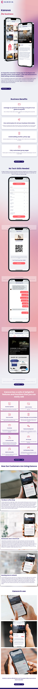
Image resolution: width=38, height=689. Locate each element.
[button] (6, 89)
